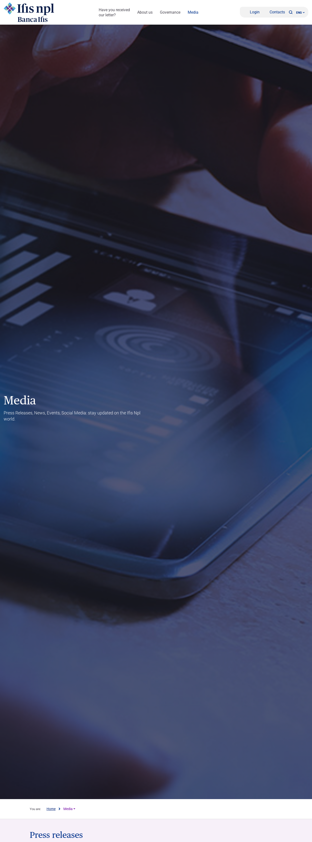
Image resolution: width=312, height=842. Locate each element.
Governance (170, 12)
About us (145, 12)
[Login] (252, 12)
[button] (290, 12)
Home (51, 809)
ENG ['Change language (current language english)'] (300, 12)
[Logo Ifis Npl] (30, 12)
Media (193, 12)
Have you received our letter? (114, 12)
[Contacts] (274, 12)
